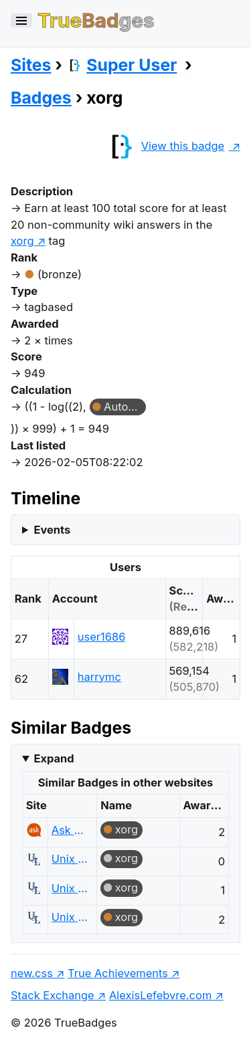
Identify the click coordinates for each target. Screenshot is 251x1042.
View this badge (164, 146)
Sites (31, 65)
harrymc (99, 677)
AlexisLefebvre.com (160, 995)
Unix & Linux (71, 858)
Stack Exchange (52, 995)
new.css (32, 973)
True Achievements (118, 973)
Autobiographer (125, 406)
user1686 (102, 636)
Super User (121, 65)
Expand (53, 758)
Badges (41, 98)
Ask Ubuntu (71, 830)
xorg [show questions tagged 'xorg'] (22, 240)
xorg (127, 829)
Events (51, 529)
